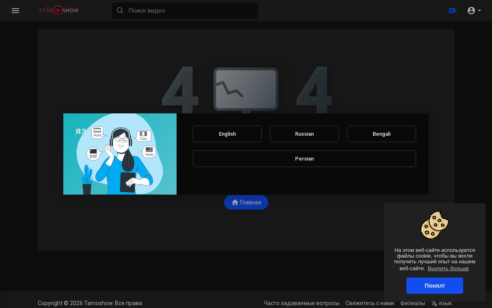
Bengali (382, 134)
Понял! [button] (435, 285)
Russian (304, 134)
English (227, 134)
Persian (304, 159)
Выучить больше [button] (448, 268)
